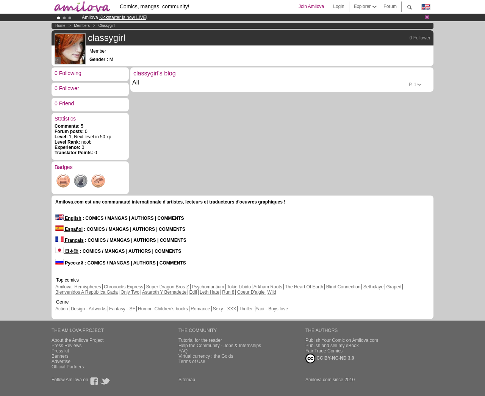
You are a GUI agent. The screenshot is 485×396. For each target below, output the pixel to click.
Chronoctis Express (123, 287)
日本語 (66, 251)
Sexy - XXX (224, 308)
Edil (193, 292)
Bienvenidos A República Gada (86, 292)
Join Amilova (311, 6)
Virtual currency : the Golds (205, 356)
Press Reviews (66, 345)
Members (82, 25)
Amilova (63, 287)
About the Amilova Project (77, 340)
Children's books (171, 308)
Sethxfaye (373, 287)
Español (69, 229)
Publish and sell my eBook (332, 345)
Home (60, 25)
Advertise (61, 361)
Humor (145, 308)
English (68, 218)
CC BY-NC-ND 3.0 (329, 358)
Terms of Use (191, 361)
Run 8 (228, 292)
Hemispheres (87, 287)
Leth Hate (209, 292)
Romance (200, 308)
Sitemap (186, 379)
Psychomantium (208, 287)
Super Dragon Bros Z (167, 287)
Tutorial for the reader (200, 340)
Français (69, 240)
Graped (393, 287)
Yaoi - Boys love (271, 308)
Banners (60, 356)
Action (61, 308)
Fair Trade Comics (324, 351)
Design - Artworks (88, 308)
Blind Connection (343, 287)
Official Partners (68, 366)
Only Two (129, 292)
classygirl (106, 25)
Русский (69, 263)
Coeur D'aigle (251, 292)
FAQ (183, 351)
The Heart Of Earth (304, 287)
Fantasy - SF (122, 308)
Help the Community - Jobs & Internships (219, 345)
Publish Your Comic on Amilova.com (341, 340)
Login (338, 6)
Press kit (60, 351)
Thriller (246, 308)
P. (412, 84)
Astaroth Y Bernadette (164, 292)
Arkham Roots (267, 287)
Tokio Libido (239, 287)
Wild (271, 292)
